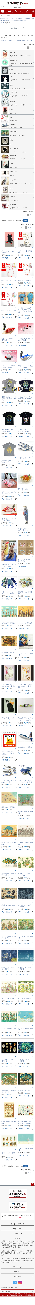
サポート (17, 1272)
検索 (33, 15)
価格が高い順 (19, 220)
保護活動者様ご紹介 (22, 20)
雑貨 (15, 11)
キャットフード (9, 11)
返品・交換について (17, 1233)
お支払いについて (17, 1224)
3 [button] (28, 227)
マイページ (27, 11)
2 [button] (30, 47)
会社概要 (17, 1276)
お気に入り (21, 11)
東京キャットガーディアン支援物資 (21, 18)
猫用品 (2, 11)
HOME (2, 23)
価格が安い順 (11, 220)
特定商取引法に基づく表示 (9, 1287)
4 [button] (30, 227)
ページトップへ (32, 1184)
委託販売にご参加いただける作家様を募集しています (16, 40)
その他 (17, 1238)
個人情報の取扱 (6, 1291)
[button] (33, 47)
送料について (18, 1229)
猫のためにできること (6, 18)
